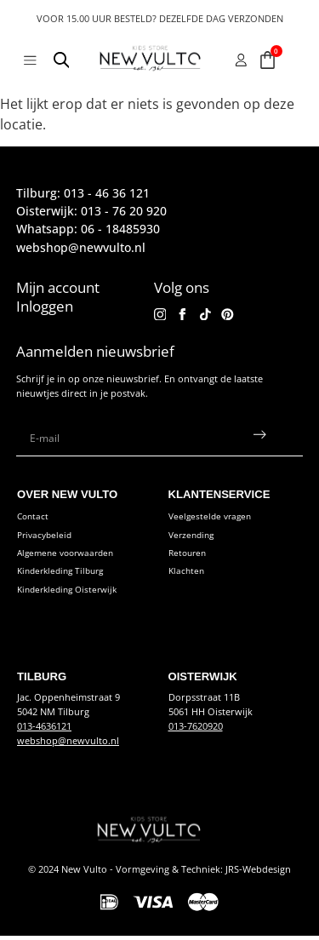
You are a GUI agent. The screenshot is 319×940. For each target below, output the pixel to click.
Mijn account (58, 287)
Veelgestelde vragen (212, 520)
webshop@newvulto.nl (68, 744)
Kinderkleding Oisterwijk (72, 594)
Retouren (189, 557)
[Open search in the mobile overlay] (62, 62)
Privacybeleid (47, 538)
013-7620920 (195, 730)
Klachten (187, 575)
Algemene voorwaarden (70, 557)
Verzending (193, 538)
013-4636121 (44, 730)
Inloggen (44, 306)
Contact (34, 520)
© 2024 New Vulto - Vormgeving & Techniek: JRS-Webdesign (159, 873)
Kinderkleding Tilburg (65, 575)
